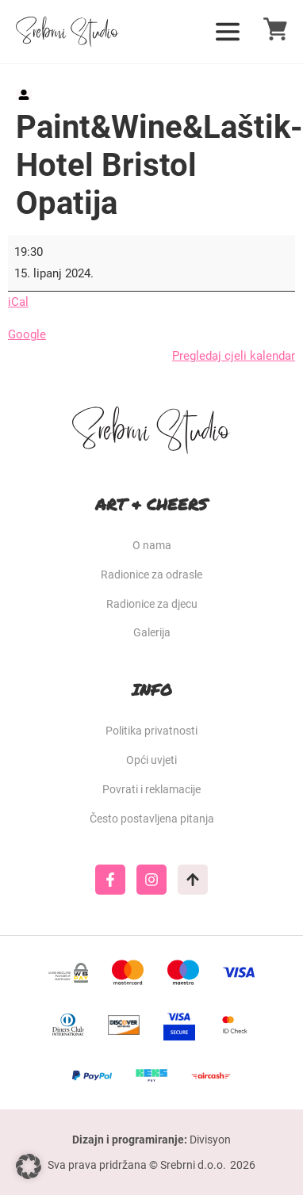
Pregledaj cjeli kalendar (233, 356)
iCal (18, 302)
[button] (28, 1166)
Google (27, 334)
